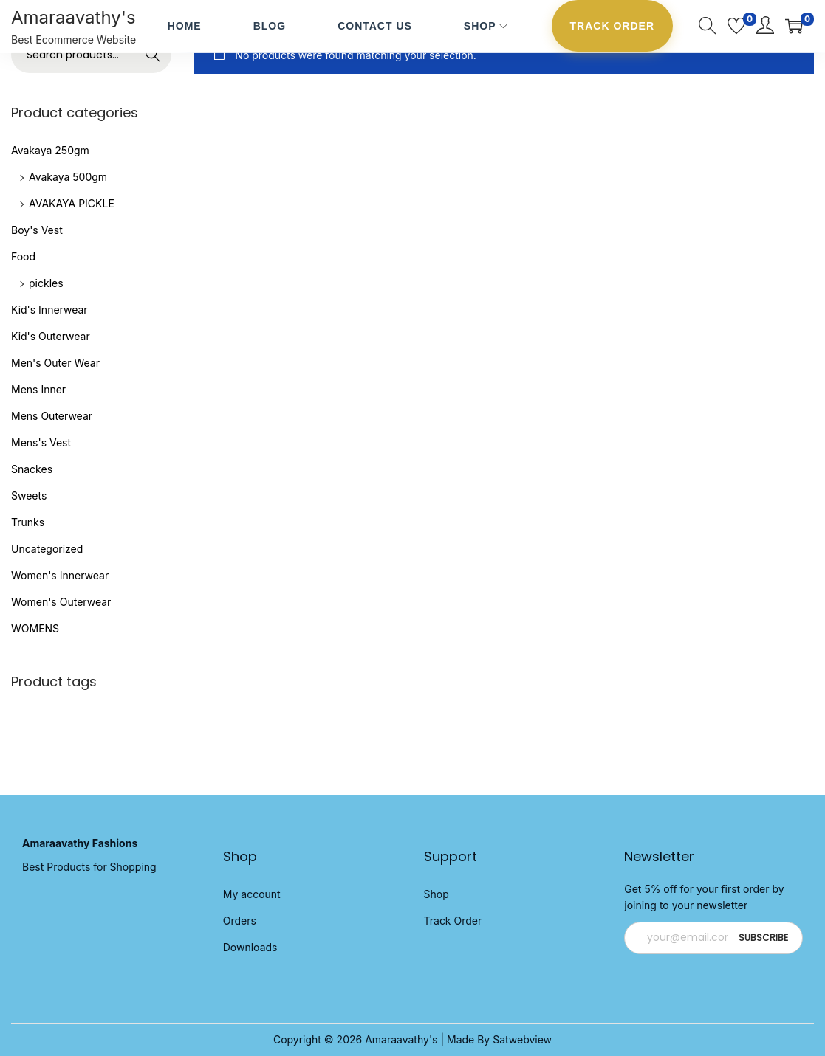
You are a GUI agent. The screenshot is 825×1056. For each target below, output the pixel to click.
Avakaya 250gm (50, 150)
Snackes (31, 469)
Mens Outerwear (51, 416)
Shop (436, 894)
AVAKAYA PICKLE (71, 203)
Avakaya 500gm (68, 176)
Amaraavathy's (73, 17)
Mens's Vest (41, 442)
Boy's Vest (37, 230)
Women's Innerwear (60, 575)
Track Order (453, 920)
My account (252, 894)
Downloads (250, 947)
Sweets (29, 495)
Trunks (27, 522)
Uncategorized (47, 548)
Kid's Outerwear (50, 336)
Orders (239, 920)
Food (23, 256)
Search (153, 54)
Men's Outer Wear (55, 362)
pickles (46, 283)
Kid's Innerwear (49, 309)
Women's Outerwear (61, 602)
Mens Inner (38, 389)
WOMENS (35, 628)
